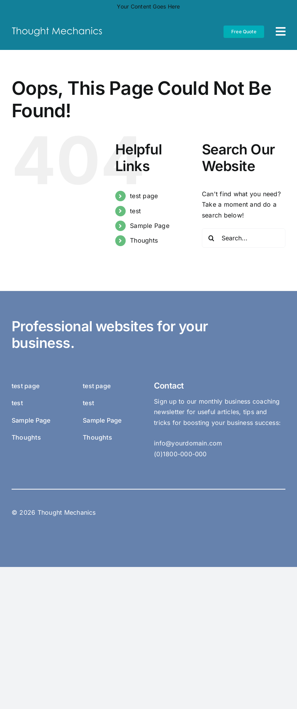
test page (144, 196)
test (135, 211)
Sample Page (149, 225)
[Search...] (243, 238)
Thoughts (144, 240)
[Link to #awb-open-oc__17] (280, 31)
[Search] (211, 238)
